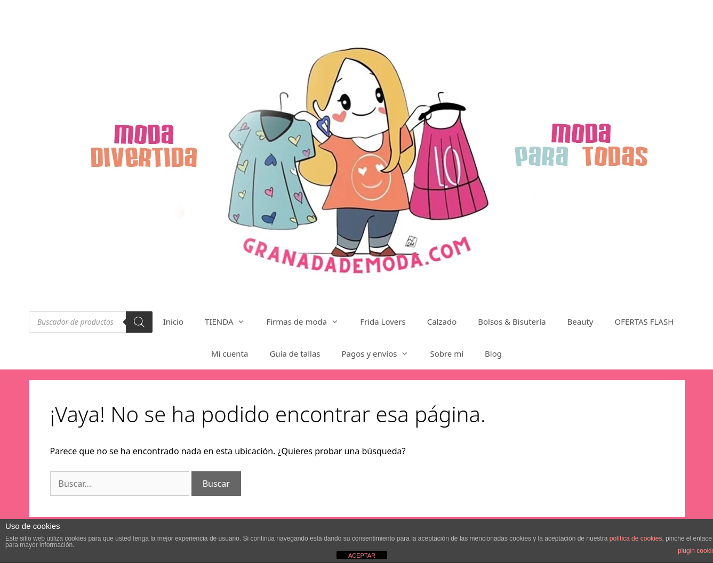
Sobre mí (446, 353)
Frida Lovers (383, 321)
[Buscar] (139, 322)
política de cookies (636, 538)
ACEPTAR (361, 555)
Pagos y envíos (381, 353)
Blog (493, 353)
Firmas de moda (307, 321)
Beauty (580, 321)
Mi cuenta (229, 353)
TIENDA (230, 321)
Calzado (442, 321)
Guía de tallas (294, 353)
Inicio (173, 321)
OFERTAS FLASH (644, 321)
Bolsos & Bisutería (512, 321)
